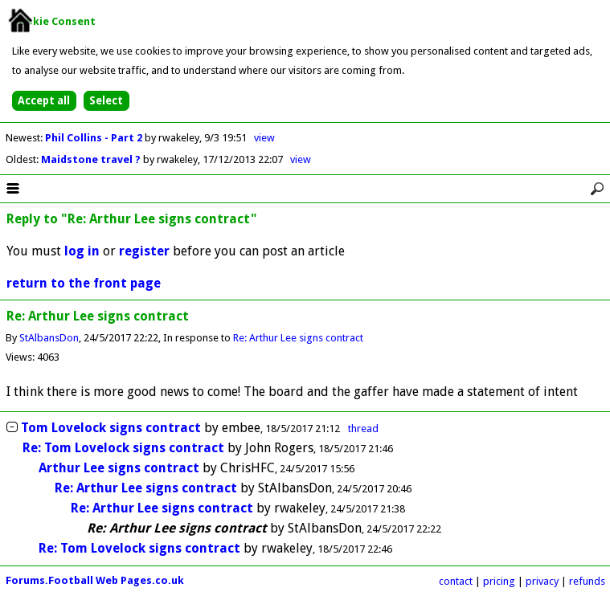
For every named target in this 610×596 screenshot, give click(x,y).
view (264, 138)
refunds (587, 581)
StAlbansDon (49, 338)
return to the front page (83, 283)
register (144, 251)
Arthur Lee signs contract (119, 468)
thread (363, 429)
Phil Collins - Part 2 (95, 138)
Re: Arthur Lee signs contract (298, 338)
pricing (499, 581)
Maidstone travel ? (92, 159)
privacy (542, 581)
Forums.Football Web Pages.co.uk (95, 580)
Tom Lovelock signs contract (111, 427)
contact (456, 581)
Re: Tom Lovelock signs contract (123, 447)
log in (82, 251)
